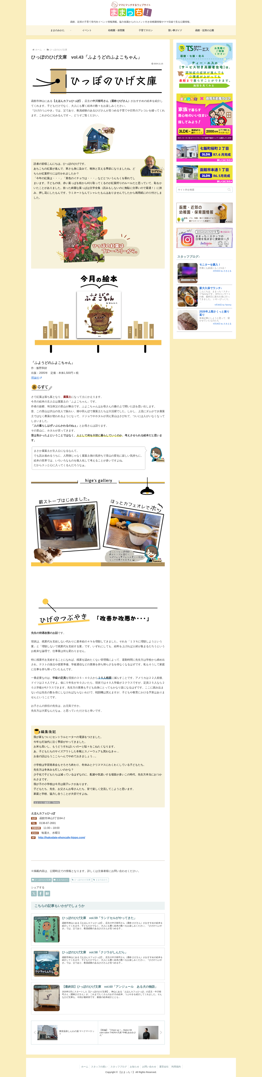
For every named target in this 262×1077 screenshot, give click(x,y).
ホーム (83, 1066)
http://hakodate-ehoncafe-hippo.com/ (61, 837)
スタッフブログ (118, 1066)
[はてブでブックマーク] (47, 893)
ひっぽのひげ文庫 (41, 880)
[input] (204, 190)
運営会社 (165, 1066)
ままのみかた (61, 880)
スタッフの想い (98, 1066)
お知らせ (134, 1066)
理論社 (36, 377)
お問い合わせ (150, 1066)
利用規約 (177, 1066)
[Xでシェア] (34, 893)
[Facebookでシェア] (40, 893)
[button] (229, 190)
